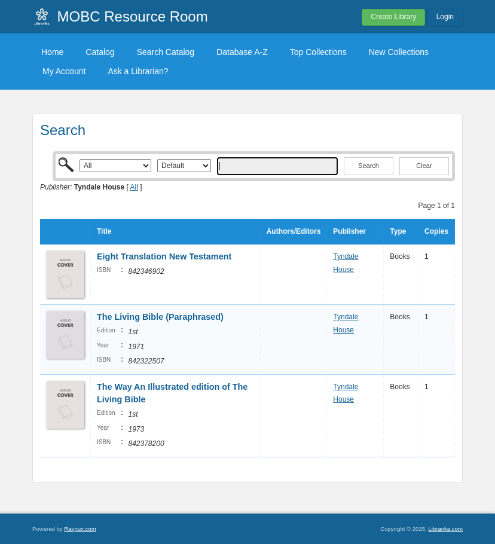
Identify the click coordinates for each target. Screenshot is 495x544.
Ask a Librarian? (138, 71)
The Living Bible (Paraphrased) (160, 317)
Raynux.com (80, 528)
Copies (436, 231)
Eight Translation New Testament (164, 256)
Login (445, 17)
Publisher (349, 231)
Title (104, 231)
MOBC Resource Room (132, 16)
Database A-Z (242, 52)
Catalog (99, 52)
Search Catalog (166, 52)
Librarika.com (445, 528)
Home (52, 52)
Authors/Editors (294, 231)
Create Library (393, 17)
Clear (424, 165)
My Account (63, 71)
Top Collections (318, 52)
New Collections (399, 52)
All (134, 187)
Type (398, 231)
